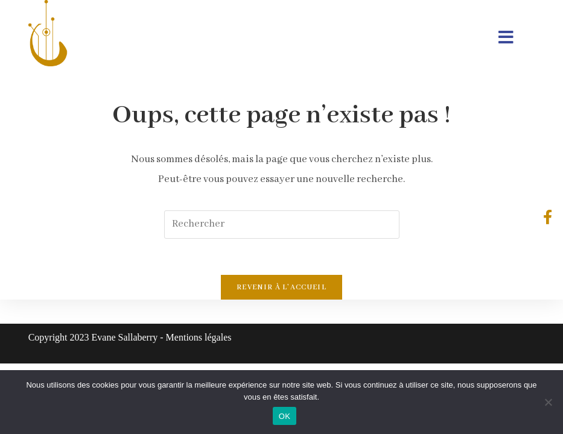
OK (284, 416)
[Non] (548, 402)
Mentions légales (199, 337)
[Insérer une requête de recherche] (281, 224)
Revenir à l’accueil (281, 287)
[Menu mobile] (506, 39)
